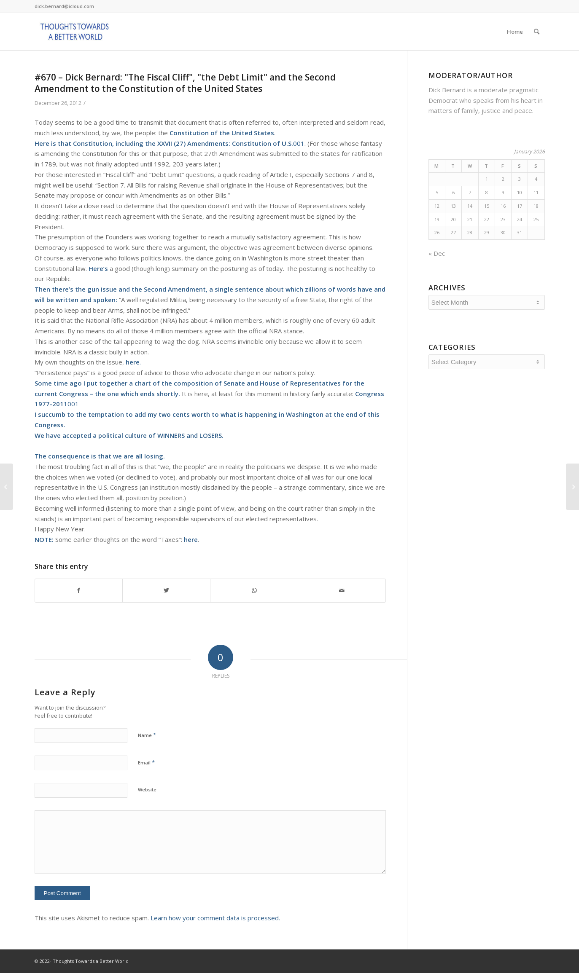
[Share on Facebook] (79, 590)
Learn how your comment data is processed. (215, 918)
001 (268, 143)
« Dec (436, 253)
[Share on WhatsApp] (254, 590)
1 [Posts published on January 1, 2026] (486, 179)
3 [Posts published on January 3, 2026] (519, 179)
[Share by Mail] (341, 590)
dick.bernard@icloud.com (64, 6)
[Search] (536, 31)
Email (146, 762)
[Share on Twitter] (166, 590)
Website (147, 789)
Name (147, 735)
